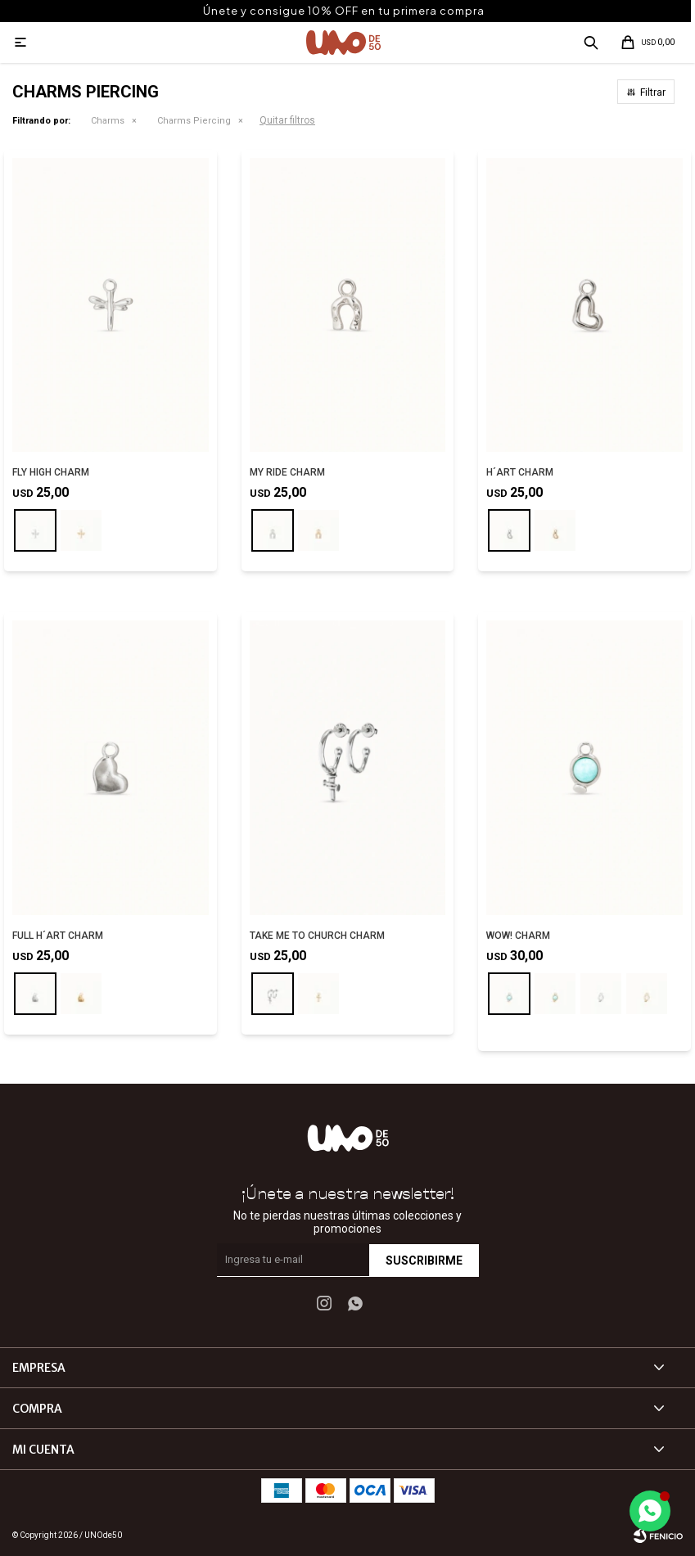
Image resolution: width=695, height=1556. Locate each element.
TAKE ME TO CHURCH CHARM (317, 935)
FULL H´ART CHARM (57, 935)
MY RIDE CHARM (287, 472)
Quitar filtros (287, 120)
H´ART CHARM (519, 472)
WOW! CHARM (518, 935)
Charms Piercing (194, 120)
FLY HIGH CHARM (50, 472)
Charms (107, 120)
